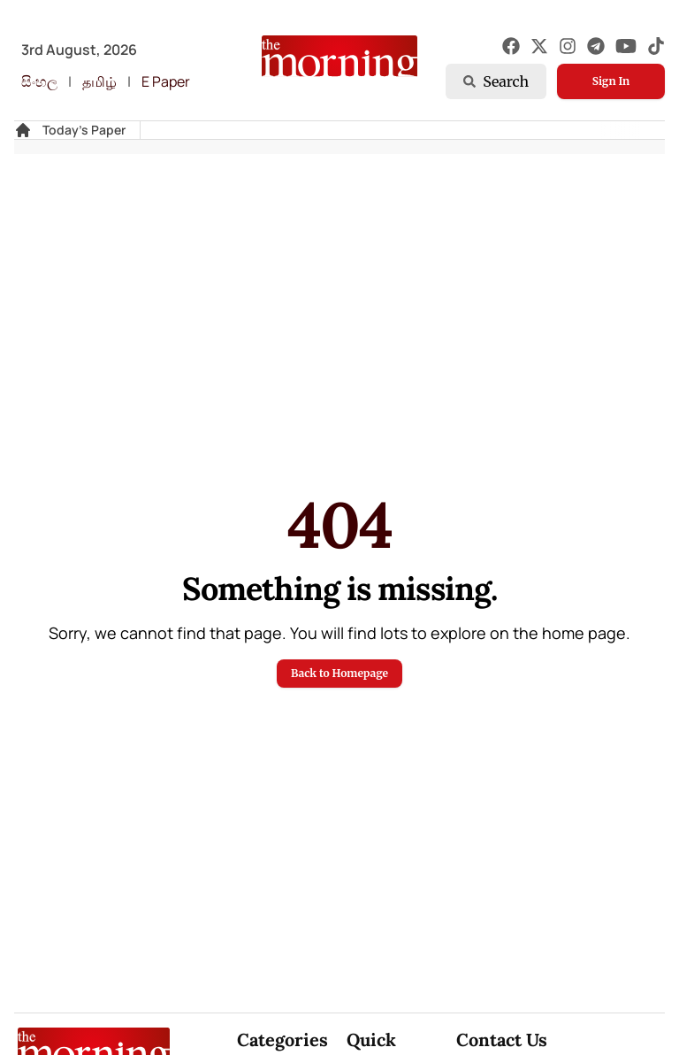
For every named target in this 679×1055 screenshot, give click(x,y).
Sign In (610, 81)
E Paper (165, 81)
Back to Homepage (339, 673)
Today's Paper (84, 129)
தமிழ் (99, 81)
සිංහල (39, 81)
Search (496, 81)
